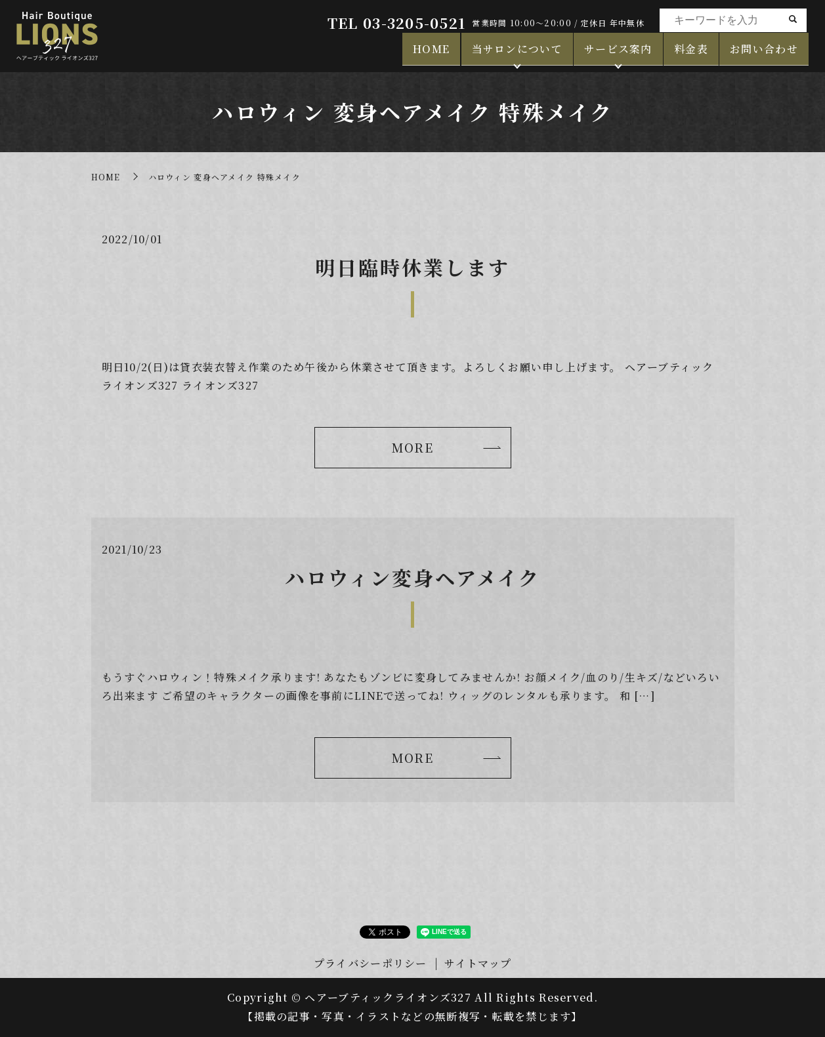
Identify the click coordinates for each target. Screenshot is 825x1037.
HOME (431, 52)
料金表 (691, 52)
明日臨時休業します (412, 267)
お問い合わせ (764, 52)
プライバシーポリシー (370, 963)
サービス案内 (618, 52)
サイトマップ (477, 963)
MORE (412, 447)
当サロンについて (517, 52)
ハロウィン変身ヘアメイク (412, 577)
